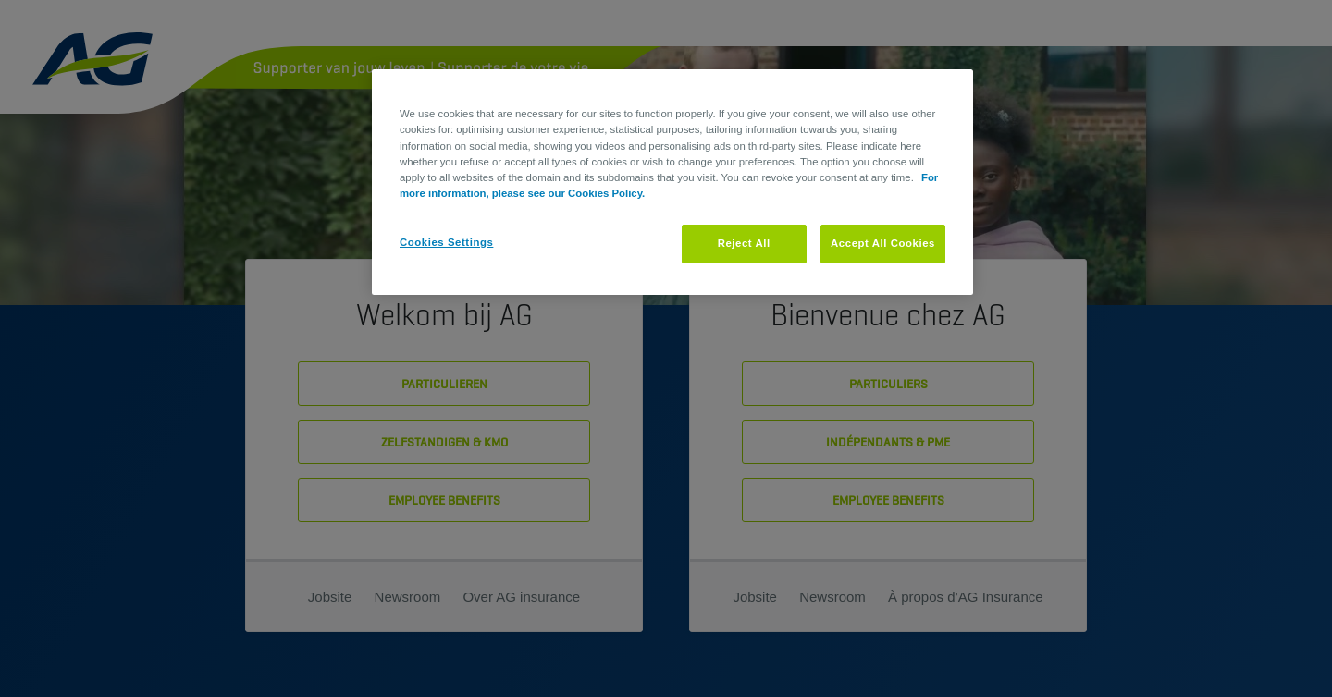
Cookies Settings (446, 242)
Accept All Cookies (883, 243)
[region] (672, 181)
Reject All (744, 243)
